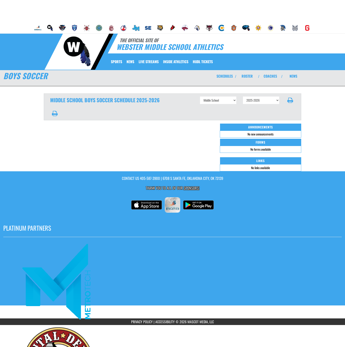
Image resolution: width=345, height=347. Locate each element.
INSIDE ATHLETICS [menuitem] (175, 61)
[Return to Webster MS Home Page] (77, 51)
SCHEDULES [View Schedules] (225, 76)
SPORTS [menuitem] (116, 61)
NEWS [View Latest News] (293, 76)
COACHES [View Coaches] (270, 76)
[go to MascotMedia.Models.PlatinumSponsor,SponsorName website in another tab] (172, 281)
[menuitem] (38, 27)
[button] (290, 100)
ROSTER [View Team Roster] (247, 76)
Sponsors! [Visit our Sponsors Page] (191, 188)
